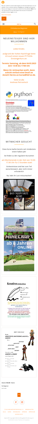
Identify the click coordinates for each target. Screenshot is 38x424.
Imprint (6, 418)
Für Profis (4, 388)
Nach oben (19, 395)
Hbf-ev (19, 24)
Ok (4, 18)
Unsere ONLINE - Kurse (8, 383)
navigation (3, 24)
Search (35, 24)
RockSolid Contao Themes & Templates (19, 420)
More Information (6, 15)
